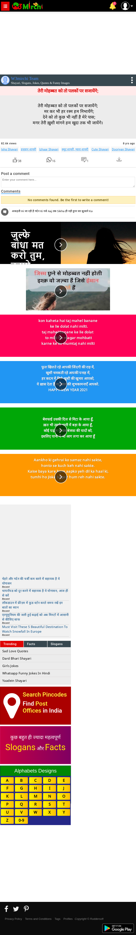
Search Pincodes (45, 694)
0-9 (21, 820)
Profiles (67, 918)
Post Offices (35, 707)
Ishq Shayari (9, 149)
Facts (31, 644)
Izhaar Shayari (48, 149)
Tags (57, 918)
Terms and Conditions (38, 918)
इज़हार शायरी (28, 149)
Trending (10, 644)
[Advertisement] (68, 42)
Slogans (57, 644)
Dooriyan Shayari (123, 149)
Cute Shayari (100, 149)
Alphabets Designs (35, 771)
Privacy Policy (13, 918)
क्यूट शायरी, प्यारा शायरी (75, 149)
